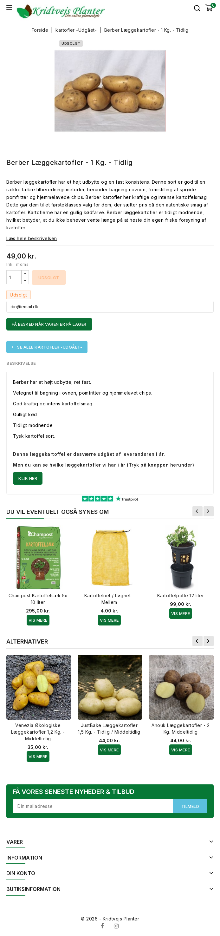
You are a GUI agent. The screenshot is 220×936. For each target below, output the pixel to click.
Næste (209, 511)
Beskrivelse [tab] (21, 363)
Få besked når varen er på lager (49, 324)
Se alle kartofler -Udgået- (47, 347)
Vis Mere (38, 620)
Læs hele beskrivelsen (31, 238)
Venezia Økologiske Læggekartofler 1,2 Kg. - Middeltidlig (38, 732)
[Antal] (14, 277)
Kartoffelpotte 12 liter (180, 595)
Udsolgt (48, 277)
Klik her (27, 478)
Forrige (197, 511)
